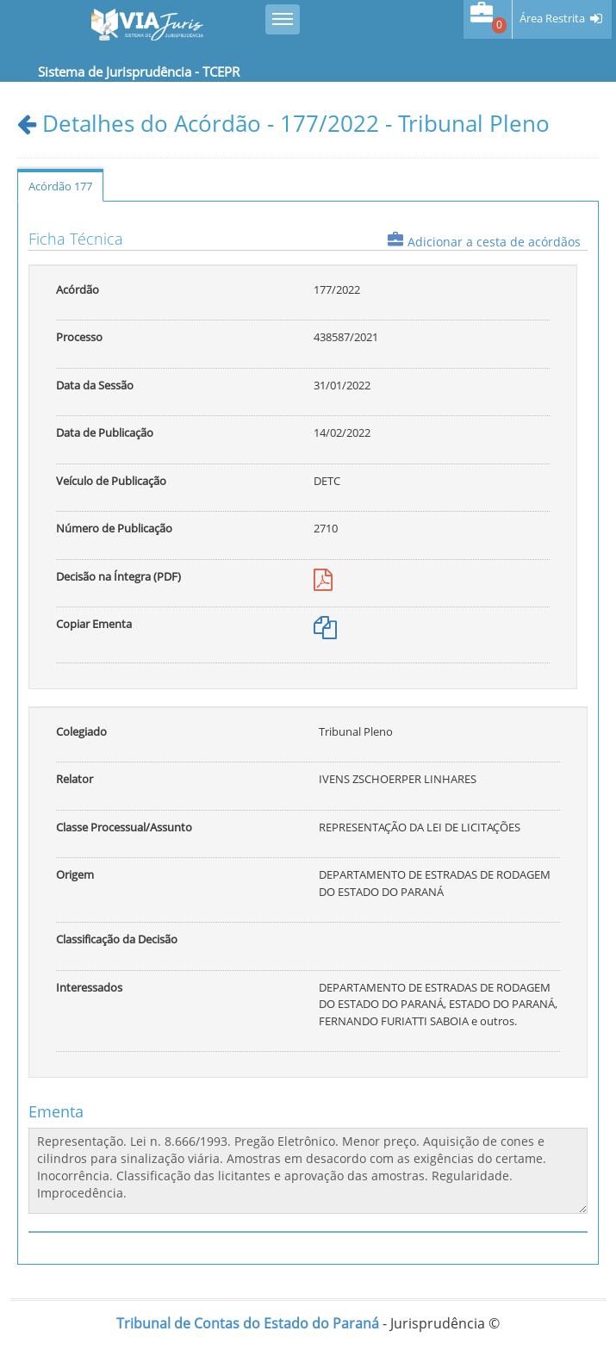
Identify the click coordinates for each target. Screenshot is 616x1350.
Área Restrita (552, 18)
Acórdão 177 (60, 186)
